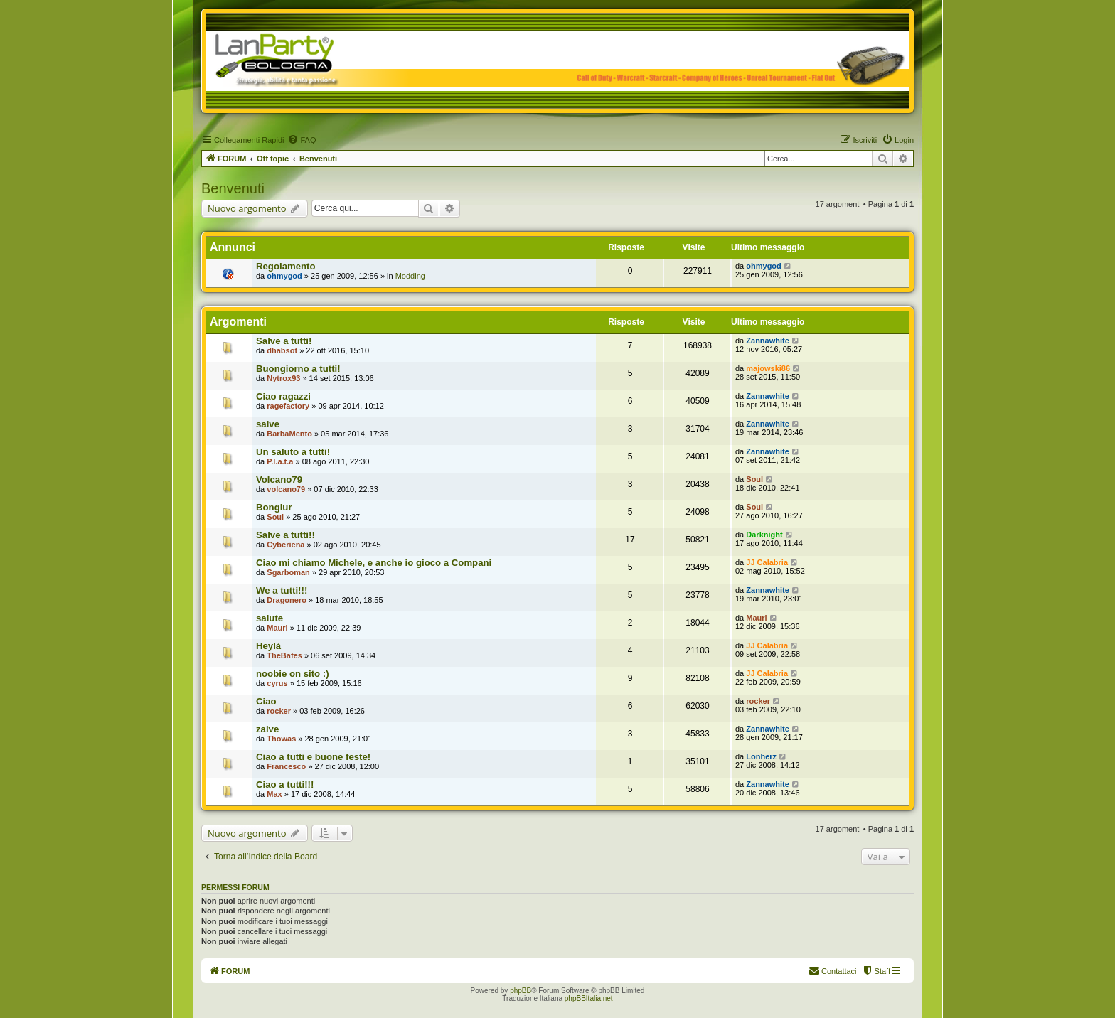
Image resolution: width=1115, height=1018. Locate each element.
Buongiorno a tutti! (298, 368)
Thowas (281, 738)
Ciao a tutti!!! (285, 784)
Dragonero (286, 600)
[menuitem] (301, 140)
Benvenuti (233, 188)
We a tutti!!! (281, 590)
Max (274, 794)
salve (267, 424)
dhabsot (282, 350)
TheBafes (284, 655)
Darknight (764, 534)
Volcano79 (279, 479)
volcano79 (286, 489)
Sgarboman (288, 572)
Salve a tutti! (283, 341)
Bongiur (274, 507)
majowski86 (768, 368)
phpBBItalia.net (589, 998)
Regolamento (286, 266)
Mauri (277, 627)
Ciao (266, 701)
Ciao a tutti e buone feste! (313, 756)
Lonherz (761, 756)
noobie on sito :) (292, 673)
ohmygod (284, 276)
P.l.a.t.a (280, 461)
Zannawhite (767, 340)
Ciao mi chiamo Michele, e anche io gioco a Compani (373, 562)
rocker (279, 711)
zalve (267, 729)
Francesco (286, 766)
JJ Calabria (767, 562)
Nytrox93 (283, 378)
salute (269, 618)
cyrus (277, 683)
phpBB (520, 991)
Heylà (268, 646)
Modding (410, 276)
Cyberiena (285, 544)
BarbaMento (289, 433)
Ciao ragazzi (283, 396)
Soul (754, 479)
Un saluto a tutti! (293, 451)
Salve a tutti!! (285, 535)
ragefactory (288, 406)
